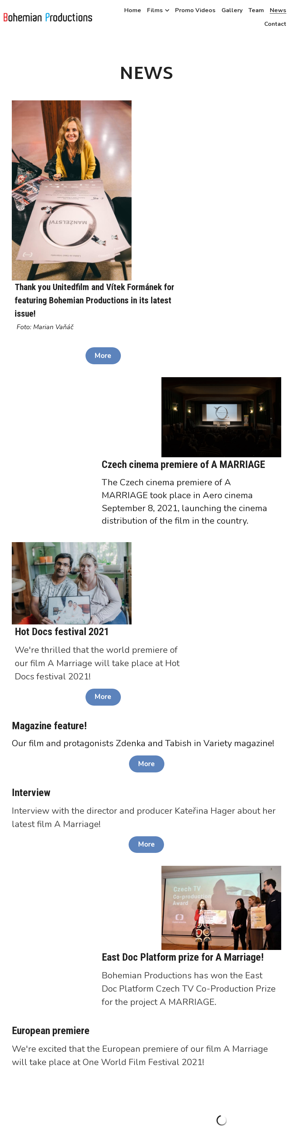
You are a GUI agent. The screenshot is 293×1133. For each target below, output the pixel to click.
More (199, 215)
